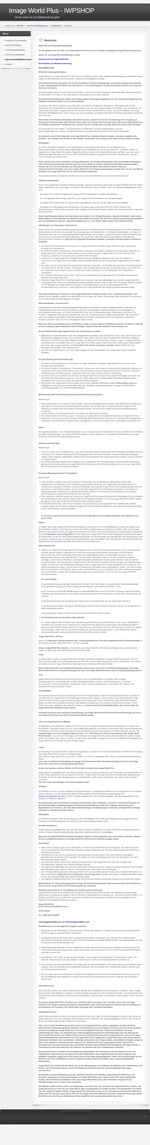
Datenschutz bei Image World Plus (53, 59)
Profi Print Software (13, 45)
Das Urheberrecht (46, 68)
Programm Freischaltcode (16, 40)
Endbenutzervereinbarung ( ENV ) (52, 796)
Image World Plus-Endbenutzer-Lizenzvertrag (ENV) (79, 874)
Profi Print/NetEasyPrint (15, 50)
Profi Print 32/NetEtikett (15, 55)
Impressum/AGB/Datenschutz (17, 59)
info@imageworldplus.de (49, 922)
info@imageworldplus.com (78, 922)
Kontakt (8, 64)
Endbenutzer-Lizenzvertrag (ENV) (59, 534)
